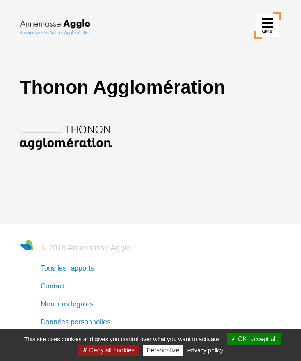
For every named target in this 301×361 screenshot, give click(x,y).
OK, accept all (254, 339)
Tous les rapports (67, 268)
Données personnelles (75, 322)
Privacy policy (205, 350)
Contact (53, 286)
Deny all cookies (108, 350)
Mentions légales (67, 304)
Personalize (163, 350)
